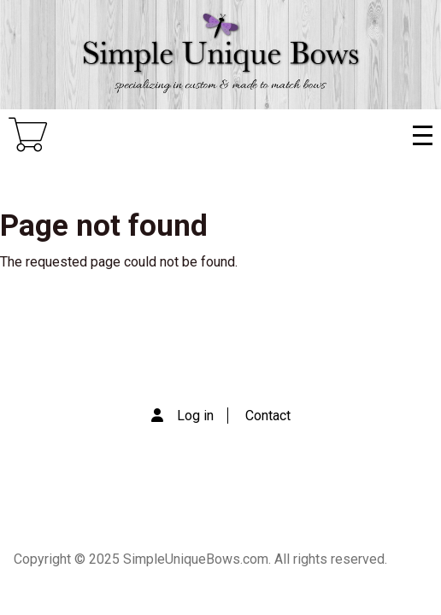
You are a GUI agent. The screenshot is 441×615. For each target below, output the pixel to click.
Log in (195, 415)
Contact (268, 415)
